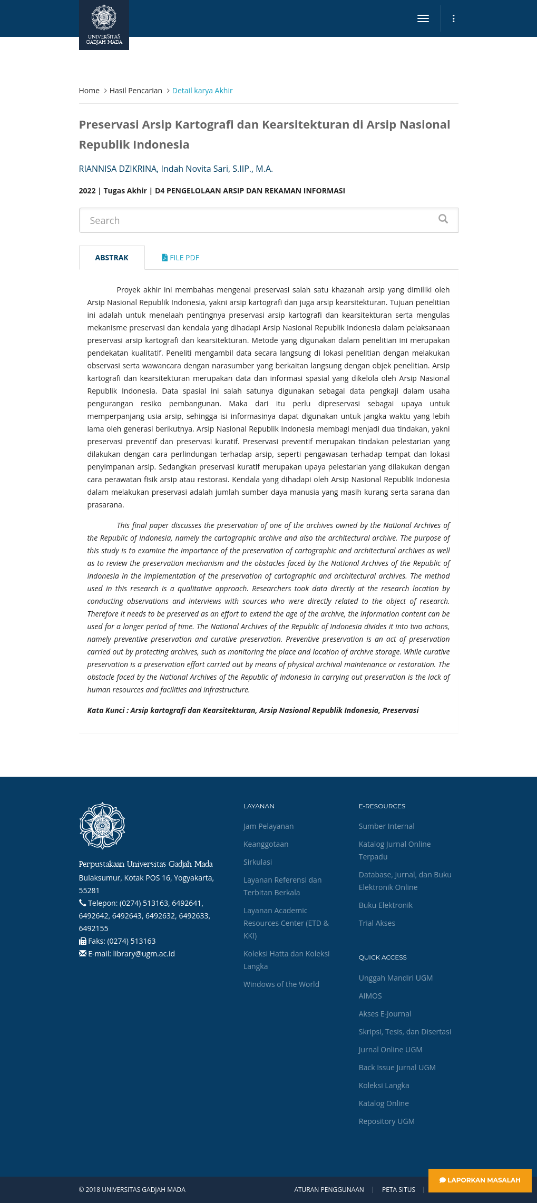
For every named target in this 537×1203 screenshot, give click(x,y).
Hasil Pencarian (136, 90)
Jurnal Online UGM (391, 1049)
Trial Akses (377, 923)
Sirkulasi (257, 862)
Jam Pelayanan (268, 826)
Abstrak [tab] (112, 257)
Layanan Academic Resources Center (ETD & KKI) (286, 923)
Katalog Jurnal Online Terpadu (395, 850)
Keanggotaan (266, 844)
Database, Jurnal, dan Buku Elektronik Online (405, 880)
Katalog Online (384, 1103)
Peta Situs (398, 1190)
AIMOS (370, 996)
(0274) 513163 (131, 941)
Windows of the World (281, 984)
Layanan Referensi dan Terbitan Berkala (282, 886)
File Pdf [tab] (180, 257)
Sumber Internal (387, 826)
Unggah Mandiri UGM (396, 978)
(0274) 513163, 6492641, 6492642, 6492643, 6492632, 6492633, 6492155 (145, 915)
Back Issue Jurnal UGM (397, 1067)
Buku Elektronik (386, 905)
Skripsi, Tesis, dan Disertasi (405, 1031)
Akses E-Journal (385, 1014)
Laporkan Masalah (480, 1180)
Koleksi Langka (384, 1085)
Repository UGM (387, 1121)
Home (89, 90)
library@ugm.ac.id (144, 953)
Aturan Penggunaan (329, 1190)
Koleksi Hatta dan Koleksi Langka (286, 959)
